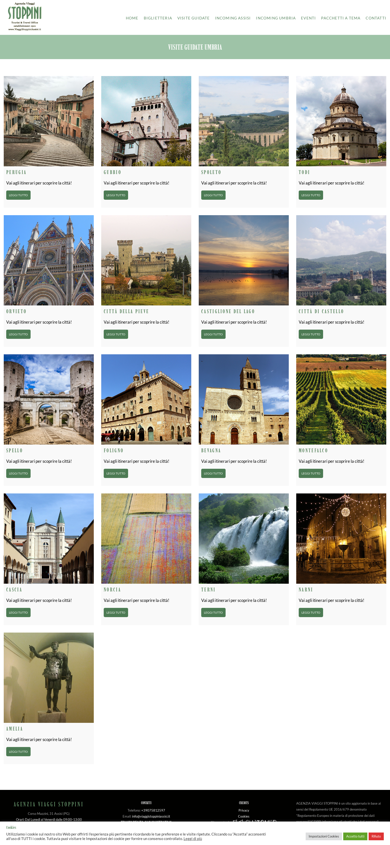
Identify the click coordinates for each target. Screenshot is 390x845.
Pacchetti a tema (340, 18)
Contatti (376, 18)
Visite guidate (193, 18)
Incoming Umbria (276, 18)
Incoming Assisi (233, 18)
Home (132, 18)
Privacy (244, 810)
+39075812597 (153, 810)
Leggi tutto (18, 195)
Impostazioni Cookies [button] (324, 836)
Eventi (308, 18)
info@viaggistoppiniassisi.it (151, 816)
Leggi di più (193, 839)
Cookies (243, 816)
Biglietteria (158, 18)
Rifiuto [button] (376, 836)
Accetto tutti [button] (355, 836)
